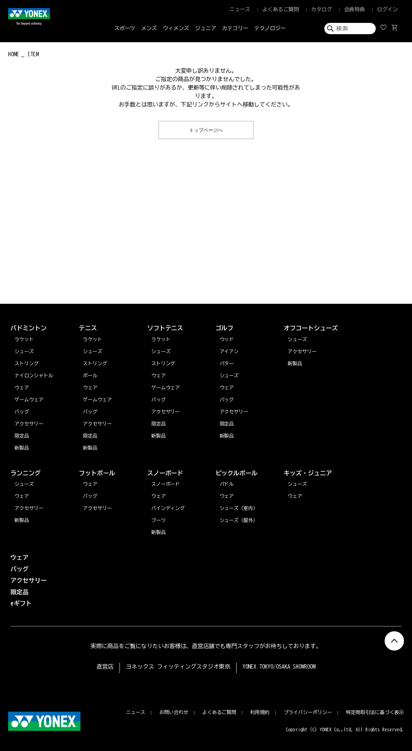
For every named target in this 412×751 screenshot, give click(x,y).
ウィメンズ (176, 28)
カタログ (321, 9)
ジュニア (205, 28)
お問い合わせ (173, 712)
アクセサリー (28, 507)
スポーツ (124, 28)
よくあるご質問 (280, 9)
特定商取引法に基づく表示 (375, 712)
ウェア (21, 495)
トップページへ (206, 129)
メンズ (149, 28)
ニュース (239, 9)
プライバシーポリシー (308, 712)
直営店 (105, 666)
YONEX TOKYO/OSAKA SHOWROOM (279, 666)
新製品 (21, 520)
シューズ (24, 483)
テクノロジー (270, 28)
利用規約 (260, 712)
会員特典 (354, 9)
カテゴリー (235, 28)
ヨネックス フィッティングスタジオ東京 (178, 666)
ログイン (387, 9)
